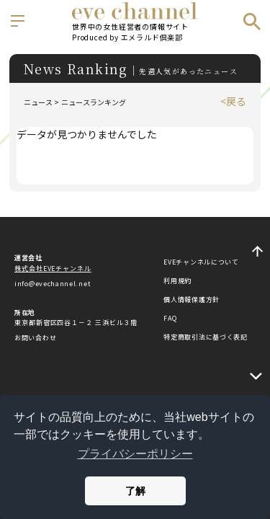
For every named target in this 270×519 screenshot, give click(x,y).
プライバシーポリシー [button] (135, 454)
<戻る (233, 101)
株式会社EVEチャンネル (52, 268)
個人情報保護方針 (191, 299)
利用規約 (177, 280)
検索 (252, 22)
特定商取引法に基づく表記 (205, 337)
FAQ (169, 318)
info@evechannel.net (52, 283)
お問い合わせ (35, 337)
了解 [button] (135, 491)
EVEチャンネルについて (200, 262)
